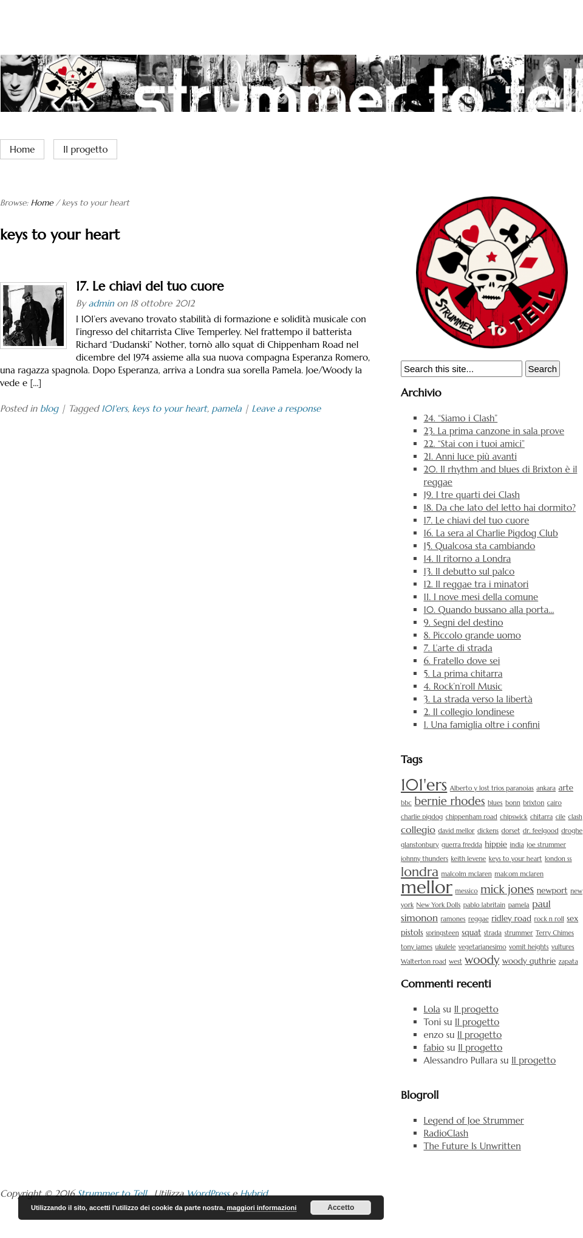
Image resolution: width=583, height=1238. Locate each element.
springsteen (442, 933)
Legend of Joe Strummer (474, 1120)
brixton (533, 803)
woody (482, 960)
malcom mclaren (519, 874)
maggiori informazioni (261, 1207)
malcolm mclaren (466, 874)
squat (471, 932)
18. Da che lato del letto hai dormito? (500, 507)
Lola (432, 1009)
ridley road (511, 918)
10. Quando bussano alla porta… (489, 609)
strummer (519, 933)
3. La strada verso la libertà (478, 699)
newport (552, 890)
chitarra (541, 817)
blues (495, 803)
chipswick (513, 817)
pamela (226, 408)
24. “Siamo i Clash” (461, 418)
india (517, 845)
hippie (496, 844)
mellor (426, 887)
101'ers (114, 408)
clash (575, 817)
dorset (511, 831)
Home (22, 149)
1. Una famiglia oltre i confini (482, 724)
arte (566, 788)
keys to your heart (169, 408)
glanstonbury (420, 845)
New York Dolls (439, 905)
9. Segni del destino (463, 622)
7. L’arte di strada (458, 648)
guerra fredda (462, 845)
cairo (554, 803)
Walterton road (423, 962)
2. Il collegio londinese (469, 712)
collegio (418, 829)
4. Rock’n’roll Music (463, 686)
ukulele (445, 947)
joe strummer (546, 845)
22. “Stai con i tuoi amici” (474, 443)
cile (560, 817)
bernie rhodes (449, 801)
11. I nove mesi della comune (481, 597)
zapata (568, 962)
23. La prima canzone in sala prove (494, 431)
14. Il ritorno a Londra (467, 558)
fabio (434, 1047)
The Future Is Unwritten (472, 1146)
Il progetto (85, 149)
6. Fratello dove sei (462, 660)
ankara (546, 788)
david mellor (456, 831)
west (455, 962)
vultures (562, 947)
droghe (571, 831)
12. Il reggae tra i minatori (476, 584)
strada (493, 933)
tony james (416, 947)
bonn (512, 803)
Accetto (340, 1207)
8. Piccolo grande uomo (472, 635)
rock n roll (549, 919)
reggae (478, 919)
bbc (406, 803)
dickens (488, 831)
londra (419, 871)
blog (49, 408)
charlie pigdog (422, 817)
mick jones (507, 889)
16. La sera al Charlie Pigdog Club (491, 533)
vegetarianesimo (482, 947)
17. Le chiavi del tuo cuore (149, 286)
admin (101, 303)
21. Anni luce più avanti (470, 456)
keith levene (468, 859)
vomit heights (528, 947)
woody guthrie (529, 961)
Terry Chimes (555, 933)
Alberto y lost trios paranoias (492, 788)
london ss (558, 859)
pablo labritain (484, 905)
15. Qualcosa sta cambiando (480, 546)
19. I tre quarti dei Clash (472, 494)
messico (466, 891)
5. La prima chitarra (463, 673)
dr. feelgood (541, 831)
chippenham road (471, 817)
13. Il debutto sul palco (469, 571)
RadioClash (446, 1133)
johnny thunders (424, 859)
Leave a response (286, 408)
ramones (453, 919)
